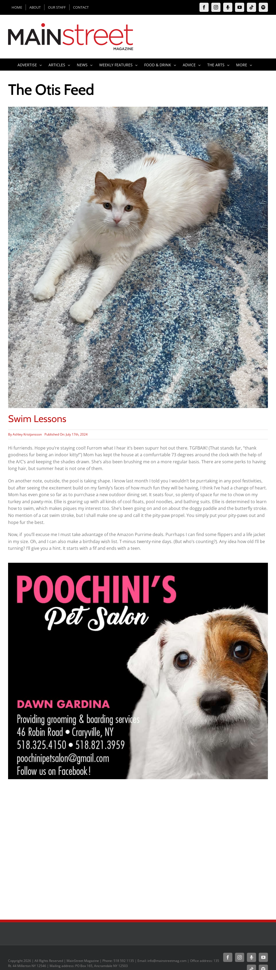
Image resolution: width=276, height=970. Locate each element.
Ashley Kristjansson (27, 434)
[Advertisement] (138, 871)
